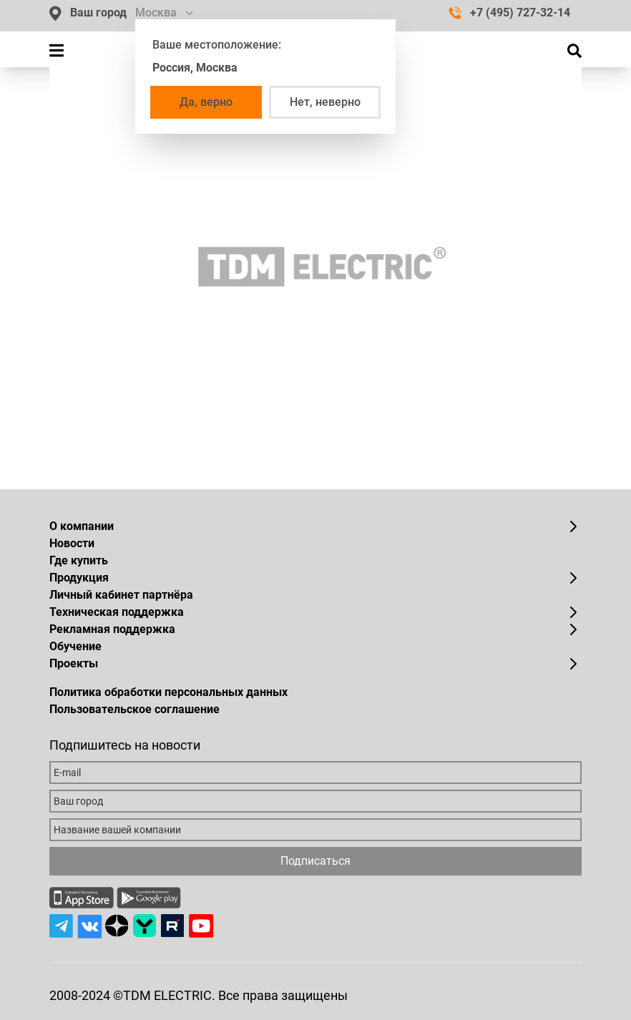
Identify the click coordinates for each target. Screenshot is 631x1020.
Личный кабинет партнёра (121, 595)
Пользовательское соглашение (134, 709)
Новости (71, 543)
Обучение (75, 646)
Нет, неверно (325, 102)
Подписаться (315, 861)
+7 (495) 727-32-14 (509, 12)
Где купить (78, 560)
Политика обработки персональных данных (168, 692)
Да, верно (206, 102)
